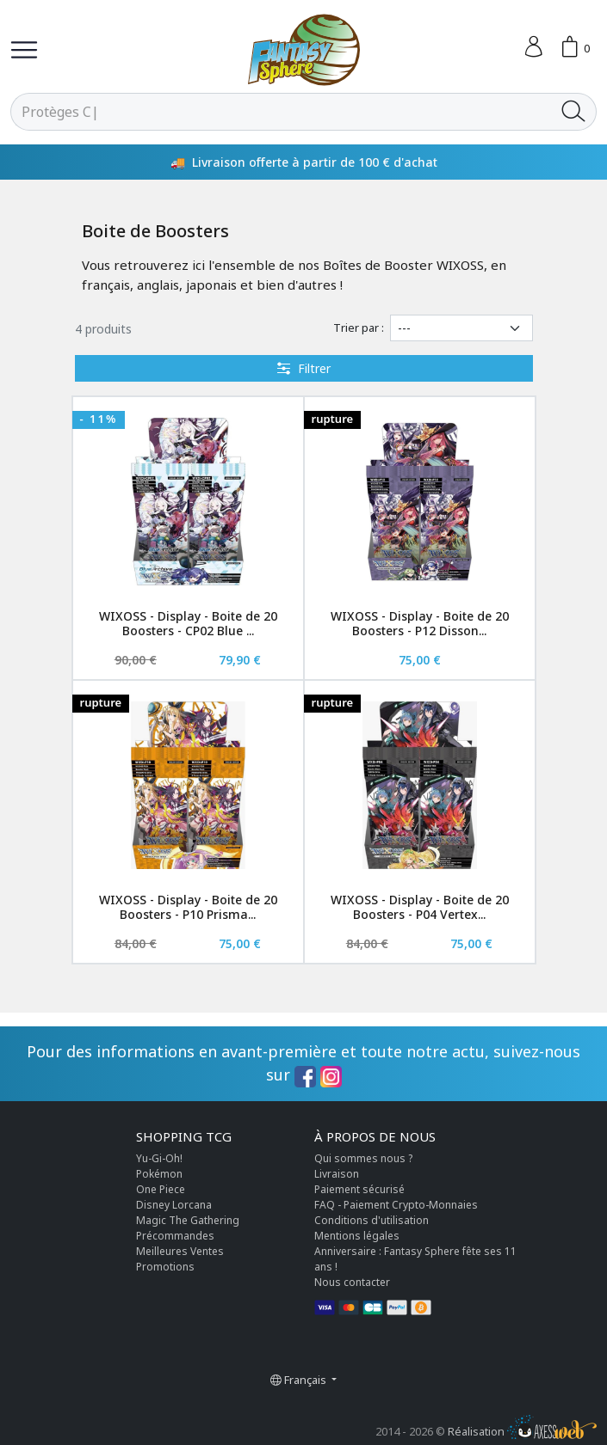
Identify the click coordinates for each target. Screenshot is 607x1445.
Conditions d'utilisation (371, 1220)
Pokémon (159, 1173)
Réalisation (522, 1431)
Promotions (165, 1266)
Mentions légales (357, 1235)
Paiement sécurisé (359, 1189)
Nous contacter (352, 1282)
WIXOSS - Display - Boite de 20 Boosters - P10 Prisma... (188, 906)
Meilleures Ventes (180, 1251)
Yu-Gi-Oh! (159, 1158)
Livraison (336, 1173)
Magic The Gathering (187, 1220)
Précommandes (175, 1235)
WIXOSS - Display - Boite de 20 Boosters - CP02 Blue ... (188, 623)
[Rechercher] (281, 112)
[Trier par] (461, 328)
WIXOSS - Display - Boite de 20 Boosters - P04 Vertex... (420, 906)
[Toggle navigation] (24, 50)
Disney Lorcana (174, 1204)
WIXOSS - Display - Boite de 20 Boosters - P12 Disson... (420, 623)
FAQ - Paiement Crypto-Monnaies (396, 1204)
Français (299, 1379)
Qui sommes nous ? (363, 1158)
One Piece (160, 1189)
